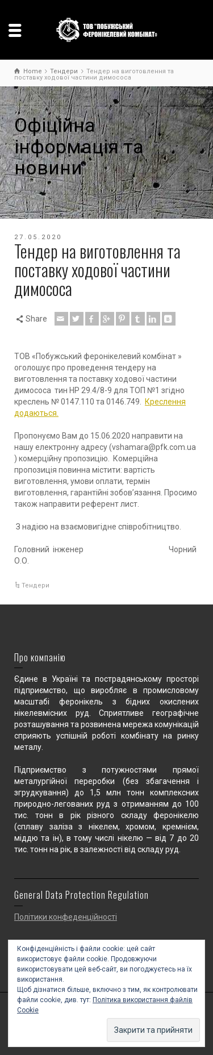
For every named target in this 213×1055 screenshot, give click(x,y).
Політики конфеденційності (65, 916)
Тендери (35, 585)
